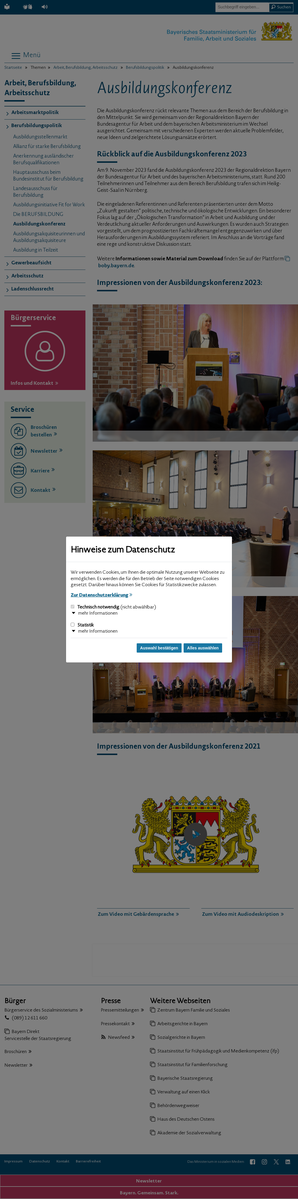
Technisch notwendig (113, 607)
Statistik (82, 625)
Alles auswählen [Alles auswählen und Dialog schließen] (203, 648)
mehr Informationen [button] (98, 613)
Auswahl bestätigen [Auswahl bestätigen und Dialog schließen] (159, 648)
